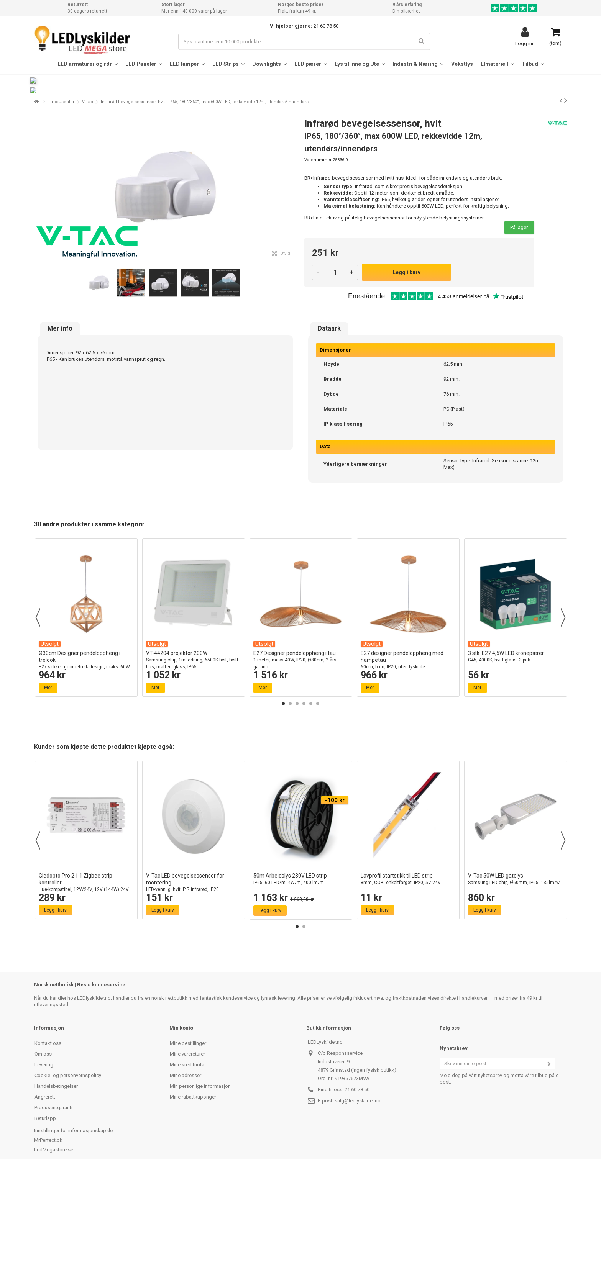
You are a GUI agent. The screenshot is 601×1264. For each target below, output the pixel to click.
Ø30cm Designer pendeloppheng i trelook (86, 756)
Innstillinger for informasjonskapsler (74, 1223)
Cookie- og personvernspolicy (67, 1168)
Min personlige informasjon (200, 1179)
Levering (43, 1157)
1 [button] (283, 796)
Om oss (43, 1146)
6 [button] (317, 796)
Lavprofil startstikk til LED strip (408, 972)
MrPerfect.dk (48, 1233)
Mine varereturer (187, 1146)
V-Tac (87, 194)
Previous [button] (38, 710)
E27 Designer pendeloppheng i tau (300, 753)
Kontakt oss (47, 1136)
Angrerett (44, 1189)
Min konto (181, 1120)
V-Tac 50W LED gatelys (515, 972)
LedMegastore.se (53, 1242)
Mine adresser (185, 1168)
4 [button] (303, 796)
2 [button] (290, 796)
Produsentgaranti (53, 1200)
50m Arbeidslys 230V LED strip (300, 972)
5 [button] (310, 796)
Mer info (60, 421)
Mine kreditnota (187, 1157)
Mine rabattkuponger (193, 1189)
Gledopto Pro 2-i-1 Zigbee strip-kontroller (86, 978)
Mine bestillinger (188, 1136)
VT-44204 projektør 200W (193, 753)
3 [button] (297, 796)
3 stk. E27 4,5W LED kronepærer (515, 749)
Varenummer (318, 252)
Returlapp (45, 1211)
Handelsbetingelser (56, 1179)
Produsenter (61, 194)
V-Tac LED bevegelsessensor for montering (193, 978)
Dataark (329, 421)
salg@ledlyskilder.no (358, 1193)
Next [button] (563, 710)
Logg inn (525, 43)
